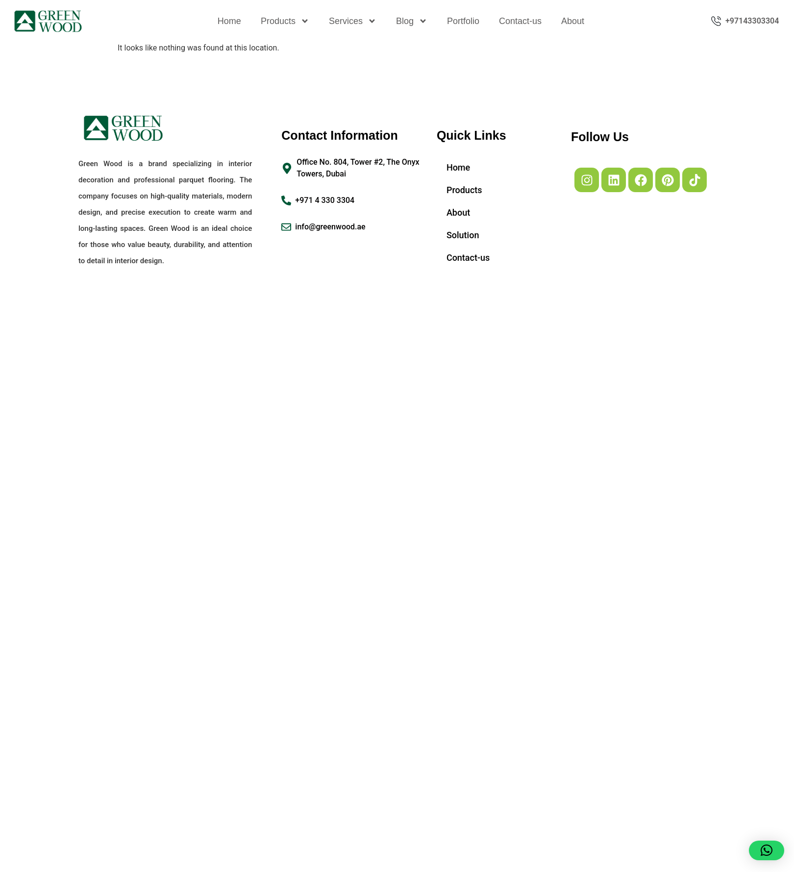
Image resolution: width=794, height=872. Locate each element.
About (572, 21)
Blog (411, 21)
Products (285, 21)
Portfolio (463, 21)
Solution (463, 235)
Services (352, 21)
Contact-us (520, 21)
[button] (766, 850)
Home (229, 21)
